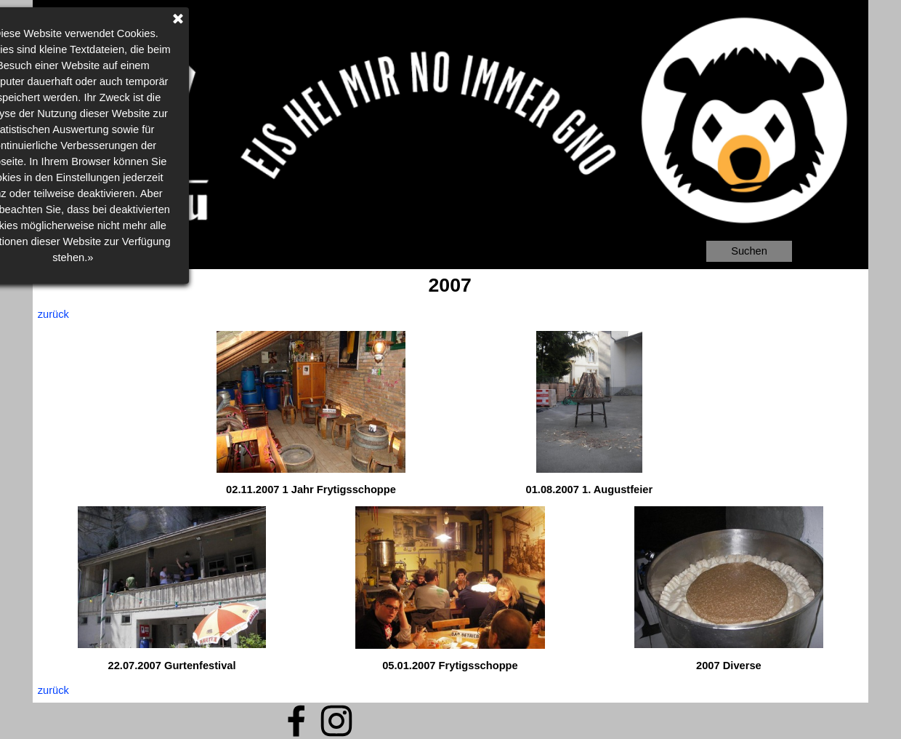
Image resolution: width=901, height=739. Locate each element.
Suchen (749, 251)
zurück (53, 314)
